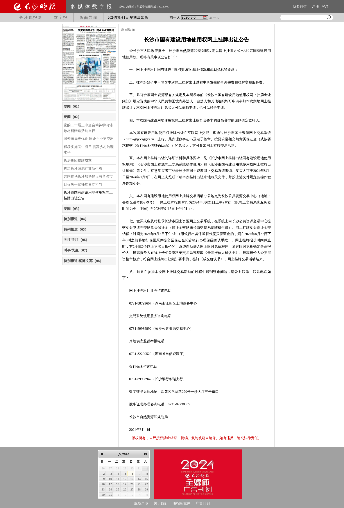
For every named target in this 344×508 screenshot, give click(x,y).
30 (103, 494)
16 (103, 484)
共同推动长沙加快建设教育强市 (88, 176)
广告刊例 (203, 503)
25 (117, 489)
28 (139, 489)
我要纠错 (300, 6)
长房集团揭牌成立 (78, 160)
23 (103, 489)
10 (110, 479)
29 (146, 489)
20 (131, 484)
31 (110, 494)
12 (124, 479)
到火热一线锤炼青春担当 (83, 184)
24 (110, 489)
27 (131, 489)
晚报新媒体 (181, 503)
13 (131, 479)
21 (139, 484)
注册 (315, 6)
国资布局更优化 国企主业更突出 (89, 139)
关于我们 (161, 503)
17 (110, 484)
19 (124, 484)
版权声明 (141, 503)
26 (124, 489)
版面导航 (88, 17)
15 (146, 479)
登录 (325, 6)
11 (117, 479)
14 (139, 479)
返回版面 (128, 29)
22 (146, 484)
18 (117, 484)
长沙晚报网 (30, 17)
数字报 (61, 17)
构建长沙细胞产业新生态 (83, 168)
